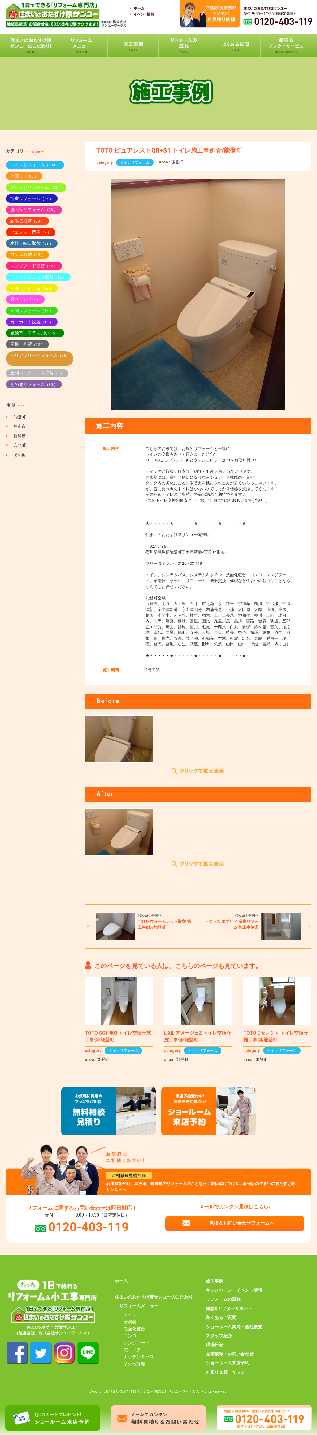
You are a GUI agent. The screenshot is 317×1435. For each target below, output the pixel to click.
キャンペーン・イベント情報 (234, 1290)
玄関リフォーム (31, 310)
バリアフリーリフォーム (38, 358)
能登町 (177, 162)
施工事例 (214, 1280)
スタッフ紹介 (219, 1335)
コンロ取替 (27, 254)
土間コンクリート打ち (37, 372)
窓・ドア (132, 1349)
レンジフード (137, 1342)
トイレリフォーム (135, 162)
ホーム (121, 1280)
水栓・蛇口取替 (31, 243)
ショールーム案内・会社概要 (234, 1326)
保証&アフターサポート (229, 1308)
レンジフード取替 (34, 265)
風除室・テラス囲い (35, 333)
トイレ (130, 1314)
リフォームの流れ (223, 1299)
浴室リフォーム (31, 198)
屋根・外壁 (27, 344)
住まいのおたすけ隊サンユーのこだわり (154, 1297)
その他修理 (134, 1363)
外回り (24, 176)
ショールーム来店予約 (227, 1362)
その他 (20, 454)
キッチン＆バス (139, 1356)
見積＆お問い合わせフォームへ (241, 1223)
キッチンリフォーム (36, 187)
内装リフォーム (31, 288)
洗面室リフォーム (34, 209)
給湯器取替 (27, 220)
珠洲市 (20, 426)
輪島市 (20, 436)
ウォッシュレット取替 (38, 276)
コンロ (130, 1335)
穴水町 (20, 445)
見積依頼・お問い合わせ (230, 1353)
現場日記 (214, 1344)
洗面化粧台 (134, 1328)
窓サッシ (25, 299)
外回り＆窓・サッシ (225, 1372)
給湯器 (130, 1321)
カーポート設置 (31, 321)
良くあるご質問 (221, 1317)
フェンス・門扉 (30, 232)
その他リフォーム (34, 384)
